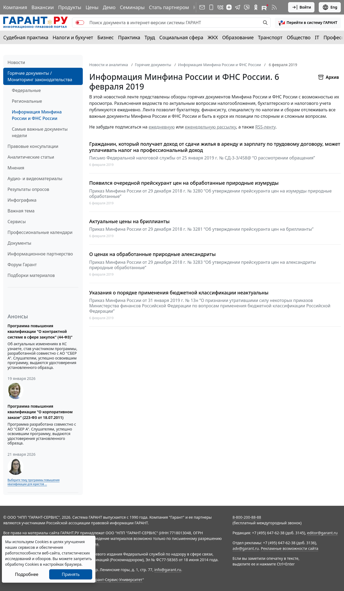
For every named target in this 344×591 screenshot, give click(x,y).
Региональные (27, 101)
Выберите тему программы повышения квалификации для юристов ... (33, 482)
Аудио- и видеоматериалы (35, 178)
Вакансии (42, 7)
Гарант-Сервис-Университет (117, 579)
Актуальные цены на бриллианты (129, 221)
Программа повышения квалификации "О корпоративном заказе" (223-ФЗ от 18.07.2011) (40, 412)
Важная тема (21, 211)
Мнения (16, 168)
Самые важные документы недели (40, 132)
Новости (16, 62)
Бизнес (105, 37)
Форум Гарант (22, 265)
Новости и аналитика (108, 64)
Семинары (132, 7)
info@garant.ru (167, 569)
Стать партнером (169, 7)
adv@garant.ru (245, 548)
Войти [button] (301, 7)
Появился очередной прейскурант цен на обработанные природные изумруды (184, 183)
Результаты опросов (28, 189)
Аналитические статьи (31, 157)
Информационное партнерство (40, 254)
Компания (15, 7)
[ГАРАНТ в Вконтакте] (220, 7)
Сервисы (17, 222)
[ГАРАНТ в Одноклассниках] (256, 7)
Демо (109, 7)
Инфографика (22, 200)
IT (317, 37)
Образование (238, 37)
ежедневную (162, 127)
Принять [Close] (71, 574)
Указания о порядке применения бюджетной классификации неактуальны (178, 293)
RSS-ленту (265, 127)
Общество (299, 37)
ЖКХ (213, 37)
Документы (19, 243)
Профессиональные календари (40, 232)
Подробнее (26, 574)
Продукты (69, 7)
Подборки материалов (31, 275)
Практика (129, 37)
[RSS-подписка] (274, 7)
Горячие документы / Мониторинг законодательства (40, 76)
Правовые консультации (33, 146)
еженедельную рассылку (210, 127)
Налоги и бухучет (73, 37)
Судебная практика (25, 37)
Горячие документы (153, 64)
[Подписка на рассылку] (202, 7)
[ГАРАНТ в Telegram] (237, 7)
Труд (150, 37)
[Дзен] (229, 7)
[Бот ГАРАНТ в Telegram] (246, 7)
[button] (308, 22)
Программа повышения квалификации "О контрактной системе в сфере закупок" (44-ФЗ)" (40, 331)
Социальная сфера (181, 37)
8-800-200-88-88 (246, 517)
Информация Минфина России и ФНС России (37, 115)
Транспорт (270, 37)
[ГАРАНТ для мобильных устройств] (211, 7)
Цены (91, 7)
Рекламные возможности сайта (289, 548)
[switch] (80, 22)
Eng (329, 7)
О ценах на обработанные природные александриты (152, 254)
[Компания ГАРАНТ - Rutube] (265, 7)
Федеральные (26, 90)
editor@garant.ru (322, 532)
